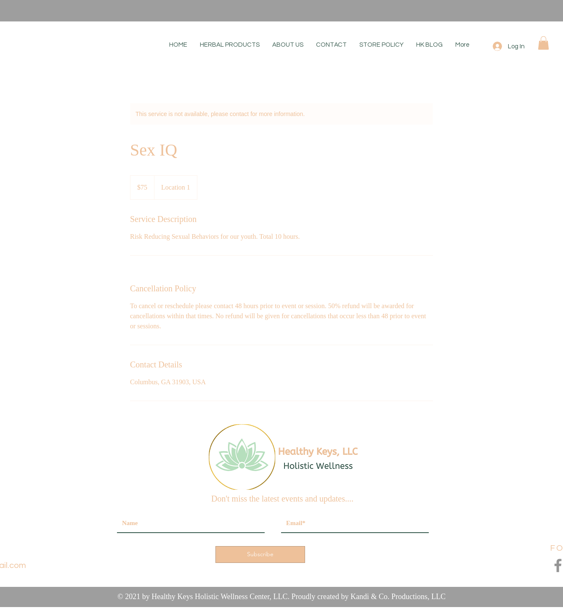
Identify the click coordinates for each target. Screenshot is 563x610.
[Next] (517, 10)
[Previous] (46, 10)
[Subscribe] (260, 554)
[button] (543, 43)
